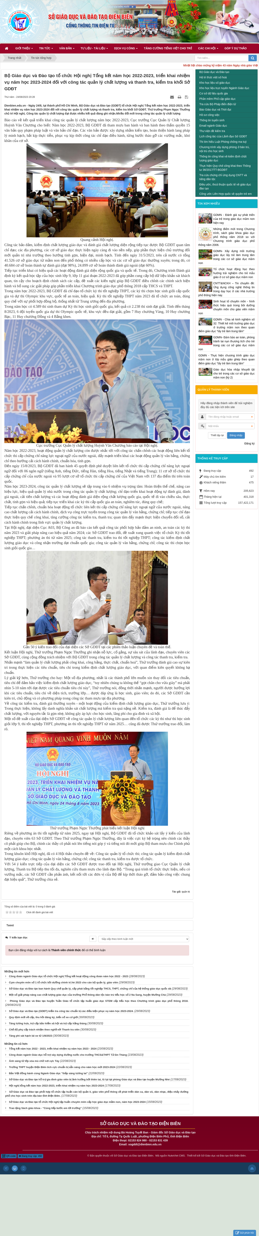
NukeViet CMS (176, 1155)
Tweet (10, 925)
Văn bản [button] (67, 49)
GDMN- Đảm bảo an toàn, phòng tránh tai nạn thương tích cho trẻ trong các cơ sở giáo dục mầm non (226, 343)
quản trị (186, 891)
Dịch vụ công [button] (126, 49)
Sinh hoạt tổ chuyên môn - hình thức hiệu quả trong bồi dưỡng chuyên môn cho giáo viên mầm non (226, 307)
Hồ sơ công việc (209, 114)
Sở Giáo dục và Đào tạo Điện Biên (133, 1155)
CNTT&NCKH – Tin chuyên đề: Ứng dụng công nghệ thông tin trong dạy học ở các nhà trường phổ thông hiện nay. (226, 289)
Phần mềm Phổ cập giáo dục (217, 98)
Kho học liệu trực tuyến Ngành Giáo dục (224, 88)
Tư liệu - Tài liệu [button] (94, 49)
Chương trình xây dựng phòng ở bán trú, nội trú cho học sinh (224, 149)
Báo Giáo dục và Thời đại (215, 109)
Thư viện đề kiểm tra (212, 131)
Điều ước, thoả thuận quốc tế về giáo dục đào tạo (225, 186)
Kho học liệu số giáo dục (214, 82)
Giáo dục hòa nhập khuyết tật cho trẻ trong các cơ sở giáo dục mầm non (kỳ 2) (234, 373)
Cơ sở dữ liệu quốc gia (213, 93)
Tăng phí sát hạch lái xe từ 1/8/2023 (30, 1035)
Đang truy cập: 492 (30, 1156)
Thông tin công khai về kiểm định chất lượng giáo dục (223, 158)
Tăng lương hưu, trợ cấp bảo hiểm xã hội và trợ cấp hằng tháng (48, 1023)
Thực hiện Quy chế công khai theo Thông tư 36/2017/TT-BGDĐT (225, 167)
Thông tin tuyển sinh (212, 120)
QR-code (9, 1156)
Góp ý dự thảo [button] (236, 48)
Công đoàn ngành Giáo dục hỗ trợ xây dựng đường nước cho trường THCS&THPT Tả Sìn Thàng (68, 1054)
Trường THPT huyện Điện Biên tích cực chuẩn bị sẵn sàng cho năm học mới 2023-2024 (62, 1067)
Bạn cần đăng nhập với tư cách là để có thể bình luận (57, 950)
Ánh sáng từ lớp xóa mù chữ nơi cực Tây (34, 1060)
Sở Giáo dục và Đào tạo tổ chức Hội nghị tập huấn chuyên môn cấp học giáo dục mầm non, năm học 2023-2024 (77, 1101)
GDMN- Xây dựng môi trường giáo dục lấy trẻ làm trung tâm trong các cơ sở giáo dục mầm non (226, 257)
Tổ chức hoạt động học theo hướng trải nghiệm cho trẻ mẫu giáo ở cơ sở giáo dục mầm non (234, 273)
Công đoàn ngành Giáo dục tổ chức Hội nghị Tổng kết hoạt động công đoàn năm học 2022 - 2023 (68, 976)
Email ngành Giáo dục (213, 125)
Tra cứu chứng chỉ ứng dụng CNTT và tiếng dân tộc (223, 177)
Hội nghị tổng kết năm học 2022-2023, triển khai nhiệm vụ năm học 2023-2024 (56, 1085)
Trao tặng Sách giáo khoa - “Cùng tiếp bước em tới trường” (45, 1108)
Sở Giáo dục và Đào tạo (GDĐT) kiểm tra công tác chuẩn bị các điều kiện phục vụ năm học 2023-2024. (71, 1011)
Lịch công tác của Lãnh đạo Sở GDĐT (223, 136)
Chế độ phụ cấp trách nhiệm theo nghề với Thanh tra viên (44, 1029)
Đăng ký (249, 443)
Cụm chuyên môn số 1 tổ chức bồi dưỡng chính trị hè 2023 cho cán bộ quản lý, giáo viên (63, 982)
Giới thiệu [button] (24, 49)
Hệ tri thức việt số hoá (213, 77)
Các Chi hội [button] (208, 49)
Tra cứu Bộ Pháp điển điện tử (217, 104)
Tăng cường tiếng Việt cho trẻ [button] (168, 48)
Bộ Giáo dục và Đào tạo (214, 72)
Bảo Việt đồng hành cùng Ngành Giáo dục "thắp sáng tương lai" (48, 1073)
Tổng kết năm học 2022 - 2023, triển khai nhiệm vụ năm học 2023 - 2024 (53, 1048)
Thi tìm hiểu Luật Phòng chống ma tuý (223, 141)
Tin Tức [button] (46, 49)
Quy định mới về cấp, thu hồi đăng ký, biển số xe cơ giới (43, 1017)
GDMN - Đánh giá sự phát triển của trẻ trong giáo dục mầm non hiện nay (234, 218)
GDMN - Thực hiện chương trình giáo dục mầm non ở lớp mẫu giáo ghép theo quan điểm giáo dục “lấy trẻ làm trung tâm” (226, 359)
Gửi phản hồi (244, 1233)
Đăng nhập (236, 435)
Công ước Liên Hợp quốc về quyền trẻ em (225, 193)
